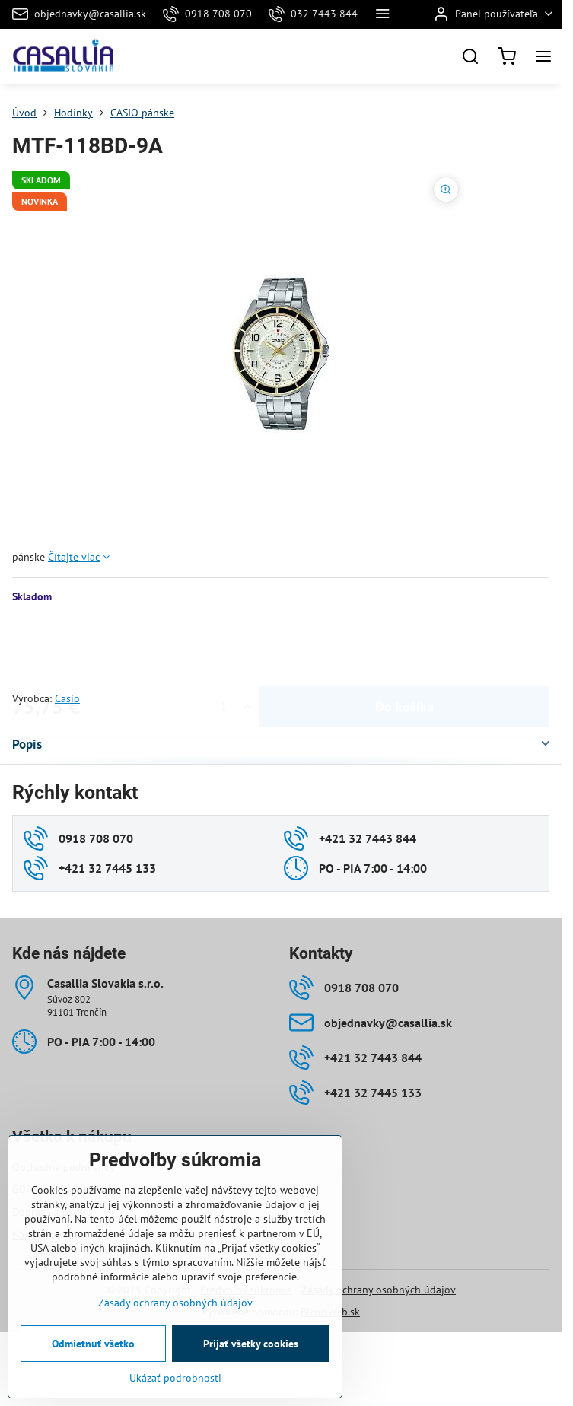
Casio (67, 698)
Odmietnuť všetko (93, 1343)
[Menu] (543, 56)
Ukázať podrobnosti (175, 1378)
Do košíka (404, 647)
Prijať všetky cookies (250, 1343)
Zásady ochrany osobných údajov (378, 1289)
